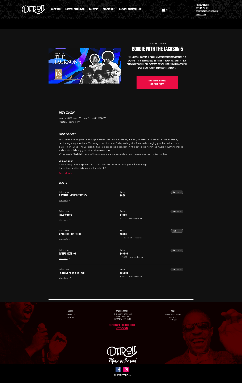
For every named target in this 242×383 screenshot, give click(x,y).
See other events (157, 84)
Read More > (65, 173)
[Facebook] (118, 369)
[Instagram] (126, 369)
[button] (165, 10)
